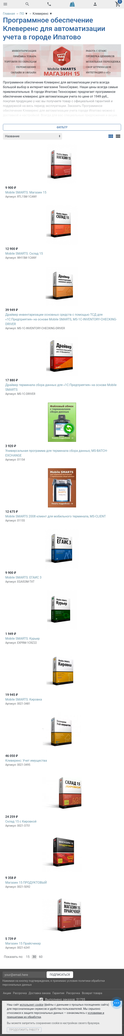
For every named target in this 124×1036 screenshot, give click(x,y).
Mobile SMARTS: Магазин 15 (25, 192)
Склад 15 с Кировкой (20, 821)
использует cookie (31, 1004)
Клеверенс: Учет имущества (26, 760)
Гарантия (58, 993)
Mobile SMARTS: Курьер (22, 638)
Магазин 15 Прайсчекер (23, 943)
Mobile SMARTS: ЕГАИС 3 (23, 577)
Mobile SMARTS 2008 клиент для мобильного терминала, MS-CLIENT (55, 516)
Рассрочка (20, 993)
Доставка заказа (40, 993)
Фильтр (62, 127)
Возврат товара (92, 993)
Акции (7, 993)
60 (40, 957)
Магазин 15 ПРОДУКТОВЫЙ (26, 882)
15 (27, 957)
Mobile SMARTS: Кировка (23, 699)
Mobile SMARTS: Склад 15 (24, 253)
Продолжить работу (24, 1029)
